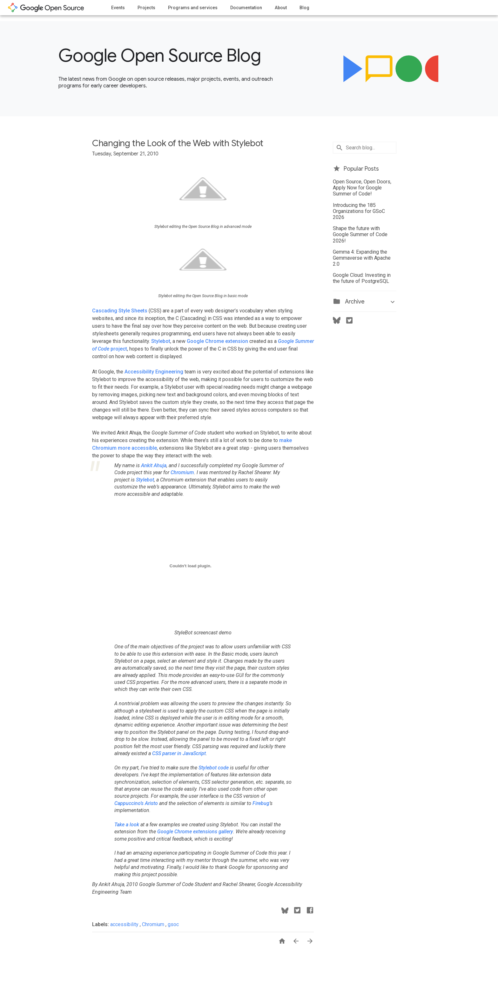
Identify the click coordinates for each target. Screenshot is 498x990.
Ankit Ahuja (153, 465)
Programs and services (193, 7)
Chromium (182, 472)
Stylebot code (214, 768)
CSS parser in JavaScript (179, 753)
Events (118, 7)
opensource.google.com (46, 8)
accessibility (125, 924)
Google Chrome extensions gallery (195, 832)
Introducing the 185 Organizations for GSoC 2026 (359, 211)
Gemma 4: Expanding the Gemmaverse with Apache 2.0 (362, 258)
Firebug (260, 803)
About (281, 7)
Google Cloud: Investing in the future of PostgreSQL (362, 278)
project (119, 349)
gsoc (173, 924)
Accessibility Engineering (153, 372)
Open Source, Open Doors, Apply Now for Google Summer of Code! (362, 188)
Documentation (246, 7)
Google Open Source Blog (159, 55)
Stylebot (160, 341)
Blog (304, 7)
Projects (146, 7)
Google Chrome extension (217, 341)
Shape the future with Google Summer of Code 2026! (360, 234)
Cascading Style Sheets (119, 311)
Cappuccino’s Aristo (136, 803)
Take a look (126, 825)
